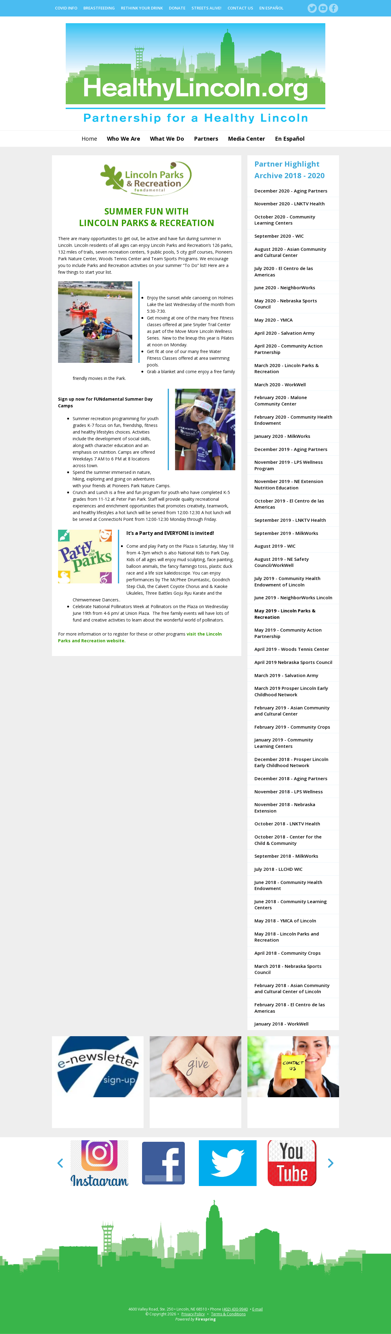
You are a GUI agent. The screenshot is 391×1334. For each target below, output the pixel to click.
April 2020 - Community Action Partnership (288, 349)
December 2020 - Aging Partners (290, 191)
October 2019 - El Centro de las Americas (289, 504)
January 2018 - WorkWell (281, 1024)
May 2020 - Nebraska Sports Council (285, 303)
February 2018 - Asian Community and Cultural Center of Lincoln (292, 988)
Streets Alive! (206, 8)
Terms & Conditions (228, 1314)
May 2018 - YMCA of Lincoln (285, 921)
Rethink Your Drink (142, 8)
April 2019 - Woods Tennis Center (291, 649)
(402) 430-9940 (235, 1309)
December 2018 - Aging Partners (290, 778)
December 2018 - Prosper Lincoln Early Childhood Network (291, 762)
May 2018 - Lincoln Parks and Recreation (286, 937)
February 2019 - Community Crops (292, 727)
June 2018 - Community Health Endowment (288, 885)
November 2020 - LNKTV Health (289, 203)
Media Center (246, 138)
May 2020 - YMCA (273, 320)
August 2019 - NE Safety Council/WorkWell (281, 562)
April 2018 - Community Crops (287, 953)
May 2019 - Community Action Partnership (288, 633)
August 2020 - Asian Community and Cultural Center (290, 252)
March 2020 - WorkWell (280, 384)
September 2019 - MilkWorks (286, 533)
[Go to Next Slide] (330, 1163)
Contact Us (240, 8)
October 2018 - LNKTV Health (287, 823)
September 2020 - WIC (279, 236)
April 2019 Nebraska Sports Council (293, 662)
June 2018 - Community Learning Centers (290, 904)
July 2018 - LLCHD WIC (278, 869)
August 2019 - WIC (274, 546)
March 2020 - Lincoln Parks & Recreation (286, 368)
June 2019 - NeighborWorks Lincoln (293, 597)
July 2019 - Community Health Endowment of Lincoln (287, 581)
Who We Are (123, 138)
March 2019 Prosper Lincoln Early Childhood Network (291, 691)
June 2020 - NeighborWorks (284, 287)
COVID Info (66, 8)
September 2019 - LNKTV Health (290, 520)
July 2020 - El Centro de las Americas (283, 271)
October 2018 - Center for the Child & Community (288, 840)
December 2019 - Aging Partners (290, 449)
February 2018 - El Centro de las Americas (289, 1007)
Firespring (206, 1319)
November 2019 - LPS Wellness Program (288, 465)
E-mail (257, 1309)
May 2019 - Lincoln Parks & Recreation (285, 614)
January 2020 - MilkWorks (282, 436)
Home (89, 138)
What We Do (167, 138)
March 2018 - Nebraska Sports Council (288, 969)
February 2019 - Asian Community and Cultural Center (292, 711)
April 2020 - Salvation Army (284, 333)
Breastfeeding (99, 8)
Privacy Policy (193, 1314)
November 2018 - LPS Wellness (288, 791)
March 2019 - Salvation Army (286, 675)
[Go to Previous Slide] (60, 1163)
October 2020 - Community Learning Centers (284, 220)
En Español (271, 8)
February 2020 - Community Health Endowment (293, 420)
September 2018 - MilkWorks (286, 856)
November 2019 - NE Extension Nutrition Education (288, 484)
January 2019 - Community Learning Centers (283, 743)
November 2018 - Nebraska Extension (284, 807)
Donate (177, 8)
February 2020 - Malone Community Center (280, 400)
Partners (206, 138)
